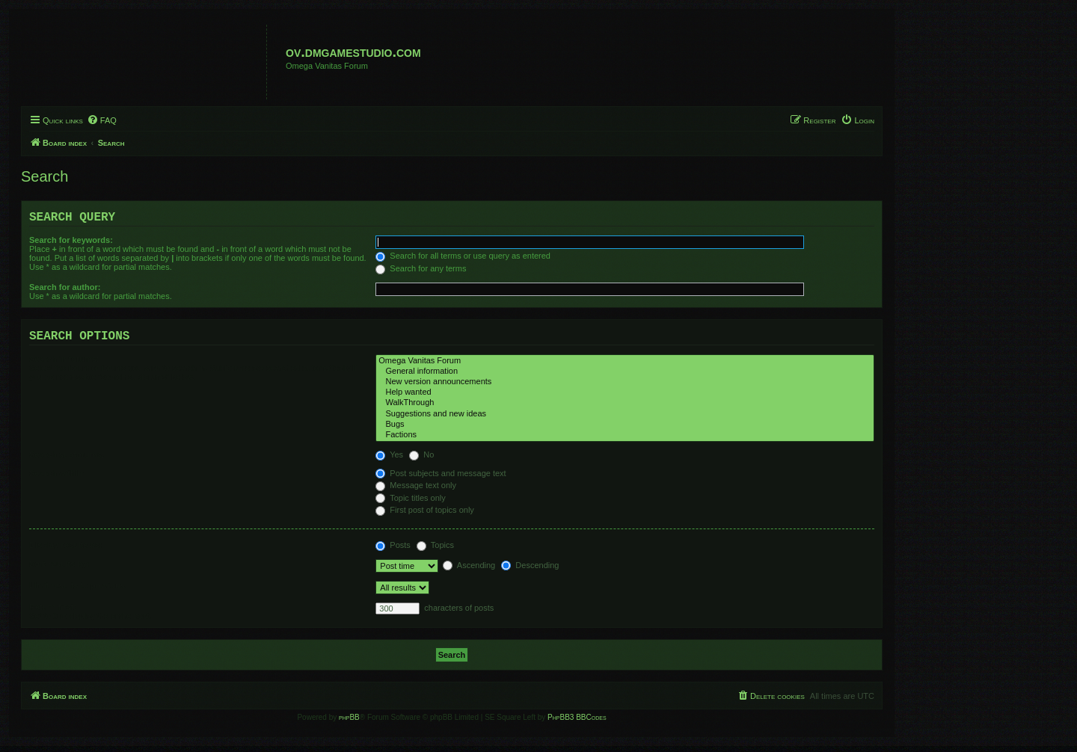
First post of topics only (424, 515)
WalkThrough (625, 409)
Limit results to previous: (78, 591)
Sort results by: (59, 569)
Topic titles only (410, 503)
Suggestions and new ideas (625, 420)
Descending (530, 571)
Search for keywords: (71, 242)
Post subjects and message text (440, 479)
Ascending (469, 571)
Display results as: (65, 550)
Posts (393, 550)
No (421, 460)
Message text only (415, 491)
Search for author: (64, 290)
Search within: (57, 479)
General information (625, 377)
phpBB (349, 723)
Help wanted (625, 398)
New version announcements (625, 388)
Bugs (625, 430)
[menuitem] (102, 120)
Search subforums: (66, 460)
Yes (389, 460)
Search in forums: (64, 364)
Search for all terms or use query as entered (462, 258)
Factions (625, 441)
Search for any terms (420, 271)
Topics (435, 550)
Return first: (52, 612)
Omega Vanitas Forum (625, 367)
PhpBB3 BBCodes (576, 723)
